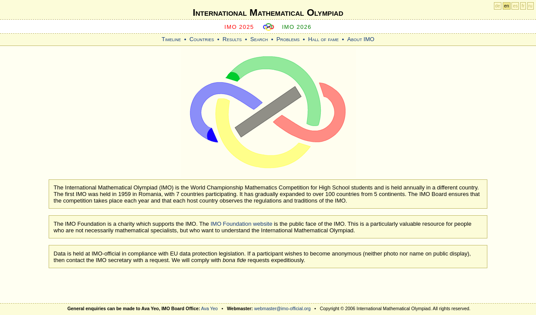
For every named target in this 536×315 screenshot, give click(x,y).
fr (523, 6)
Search (259, 39)
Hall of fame (323, 39)
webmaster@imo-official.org (282, 308)
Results (232, 39)
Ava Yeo (209, 308)
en (506, 6)
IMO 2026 (297, 27)
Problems (288, 39)
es (515, 6)
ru (530, 6)
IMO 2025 (239, 27)
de (498, 6)
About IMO (360, 39)
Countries (201, 39)
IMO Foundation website (241, 223)
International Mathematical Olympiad (268, 12)
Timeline (171, 39)
